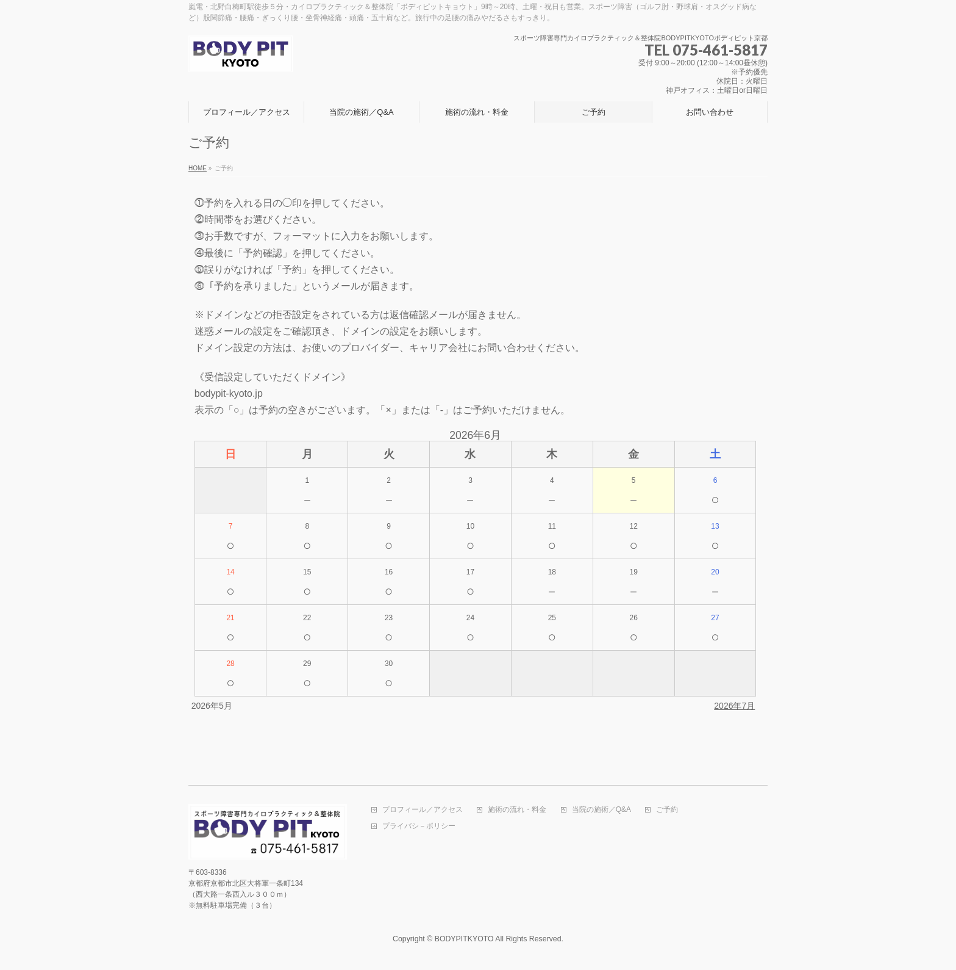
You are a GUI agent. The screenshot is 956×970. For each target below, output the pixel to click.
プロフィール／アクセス (422, 810)
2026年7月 (734, 706)
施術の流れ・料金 (517, 810)
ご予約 (667, 810)
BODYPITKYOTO (464, 939)
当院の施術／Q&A (601, 810)
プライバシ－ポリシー (418, 826)
